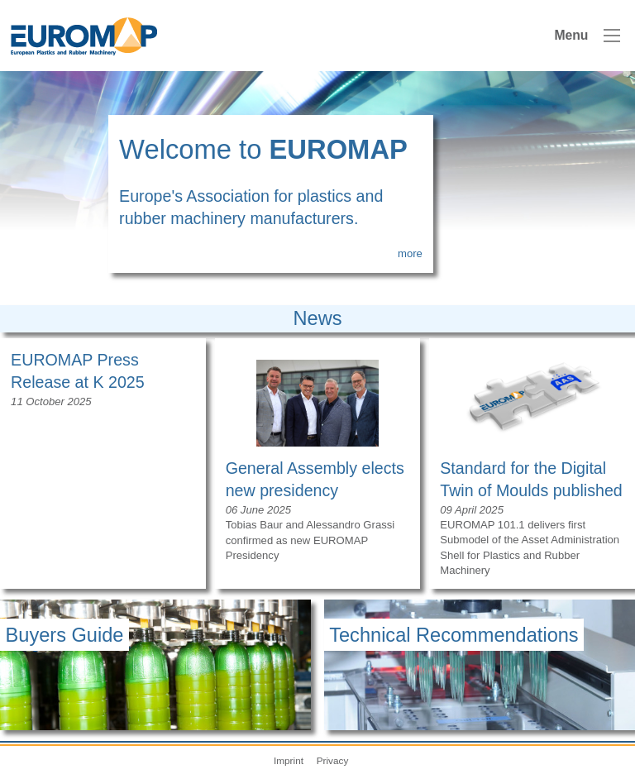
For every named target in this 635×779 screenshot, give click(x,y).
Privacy (333, 760)
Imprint (288, 760)
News (318, 318)
